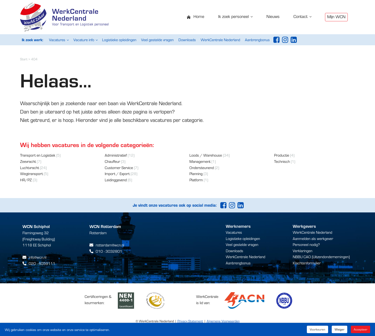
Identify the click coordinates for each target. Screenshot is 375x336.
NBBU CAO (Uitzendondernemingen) (321, 256)
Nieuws (273, 16)
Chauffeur (112, 161)
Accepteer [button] (360, 329)
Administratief (116, 155)
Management (199, 161)
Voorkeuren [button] (317, 329)
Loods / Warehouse (205, 155)
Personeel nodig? (306, 244)
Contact (300, 16)
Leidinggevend (116, 179)
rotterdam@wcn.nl (110, 244)
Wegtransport (31, 173)
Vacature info (83, 39)
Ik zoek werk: (32, 39)
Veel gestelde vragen (157, 39)
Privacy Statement (190, 321)
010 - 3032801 (109, 251)
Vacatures (57, 39)
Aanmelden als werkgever (313, 238)
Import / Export (117, 173)
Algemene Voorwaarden (223, 321)
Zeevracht (28, 161)
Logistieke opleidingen (119, 39)
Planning (196, 173)
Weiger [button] (339, 329)
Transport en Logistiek (37, 155)
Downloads (187, 39)
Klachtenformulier (307, 262)
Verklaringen (302, 250)
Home (198, 16)
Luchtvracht (29, 167)
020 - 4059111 (42, 263)
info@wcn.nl (37, 257)
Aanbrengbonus (257, 39)
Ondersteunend (201, 167)
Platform (196, 179)
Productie (281, 155)
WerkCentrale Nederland (220, 39)
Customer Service (119, 167)
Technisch (282, 161)
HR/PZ (26, 179)
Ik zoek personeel (233, 16)
